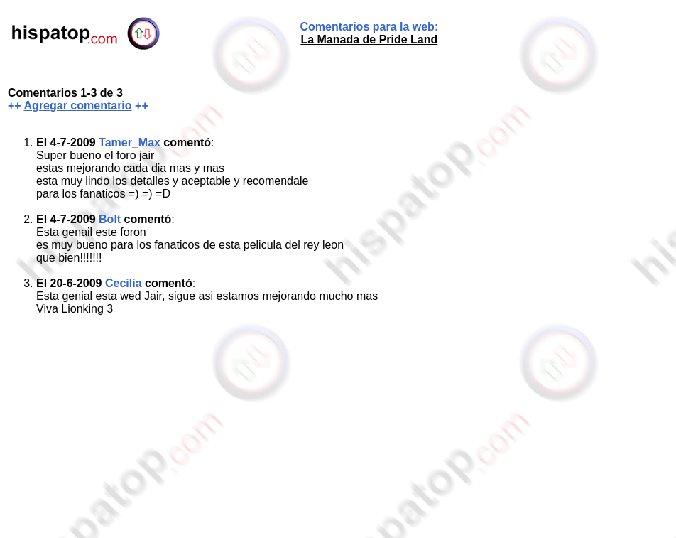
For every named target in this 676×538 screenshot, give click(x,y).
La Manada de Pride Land (368, 39)
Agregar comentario (78, 105)
